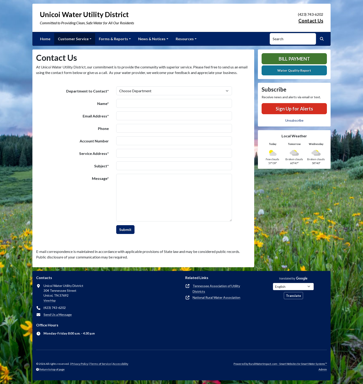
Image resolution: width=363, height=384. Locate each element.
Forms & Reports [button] (113, 39)
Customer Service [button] (73, 39)
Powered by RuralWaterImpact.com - (280, 364)
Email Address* (96, 116)
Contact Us (310, 20)
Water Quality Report (294, 70)
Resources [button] (185, 39)
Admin (323, 369)
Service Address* (94, 153)
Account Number (94, 141)
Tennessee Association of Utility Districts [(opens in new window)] (216, 288)
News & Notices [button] (152, 39)
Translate (293, 296)
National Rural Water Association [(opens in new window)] (216, 297)
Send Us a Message (58, 314)
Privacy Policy (79, 364)
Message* (100, 178)
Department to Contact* (87, 91)
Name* (103, 103)
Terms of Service (100, 364)
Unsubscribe (294, 120)
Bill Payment (294, 58)
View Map (50, 300)
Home (45, 39)
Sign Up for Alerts (294, 108)
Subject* (101, 166)
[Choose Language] (293, 286)
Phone (103, 128)
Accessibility (120, 364)
